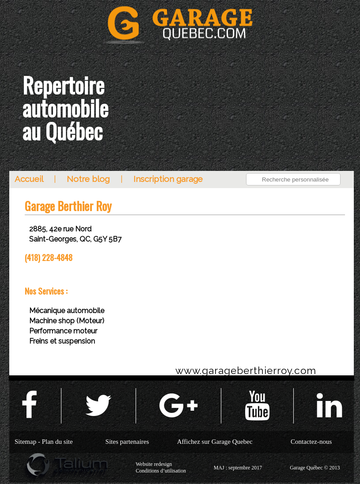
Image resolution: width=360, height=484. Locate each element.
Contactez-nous (311, 441)
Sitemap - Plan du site (44, 441)
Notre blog (88, 179)
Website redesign (154, 464)
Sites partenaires (127, 441)
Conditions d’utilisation (161, 471)
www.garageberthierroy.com (245, 370)
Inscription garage (168, 179)
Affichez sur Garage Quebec (215, 441)
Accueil (29, 179)
